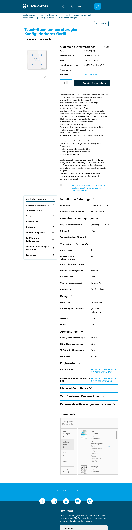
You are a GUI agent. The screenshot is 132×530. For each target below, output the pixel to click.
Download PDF (91, 74)
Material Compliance (40, 232)
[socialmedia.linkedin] (54, 501)
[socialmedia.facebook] (42, 501)
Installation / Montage (40, 199)
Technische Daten (40, 210)
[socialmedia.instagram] (66, 501)
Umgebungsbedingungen (40, 204)
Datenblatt (31, 39)
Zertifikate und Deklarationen (40, 239)
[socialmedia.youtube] (78, 501)
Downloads (45, 39)
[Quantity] (66, 82)
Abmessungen (40, 221)
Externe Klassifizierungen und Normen (40, 248)
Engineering (40, 226)
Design (40, 215)
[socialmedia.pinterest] (90, 501)
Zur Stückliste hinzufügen (91, 83)
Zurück (101, 23)
